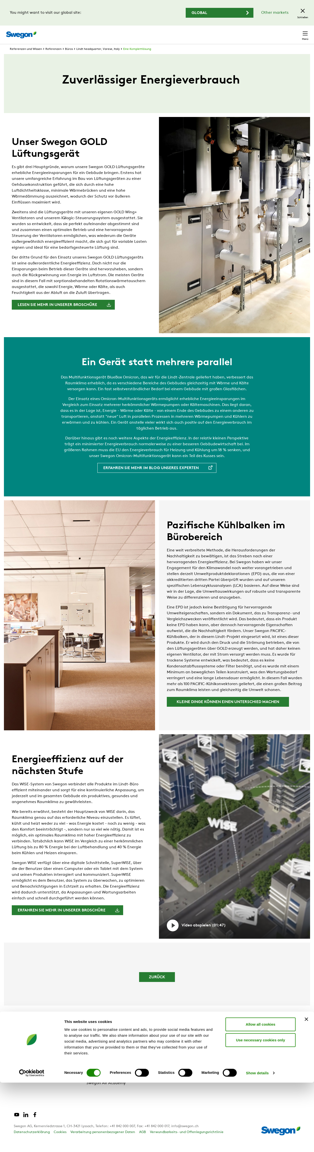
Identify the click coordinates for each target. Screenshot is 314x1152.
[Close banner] (306, 1088)
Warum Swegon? (29, 1053)
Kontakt (296, 32)
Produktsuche (178, 32)
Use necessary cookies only (260, 1109)
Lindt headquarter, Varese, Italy (98, 58)
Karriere (249, 32)
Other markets (274, 13)
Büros (69, 58)
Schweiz (272, 32)
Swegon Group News (105, 1068)
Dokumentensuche (218, 32)
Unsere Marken (100, 1061)
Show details (257, 1142)
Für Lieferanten (100, 1076)
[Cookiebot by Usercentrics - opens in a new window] (31, 1142)
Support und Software (34, 1076)
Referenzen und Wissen (26, 58)
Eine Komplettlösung (137, 58)
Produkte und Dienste (34, 1068)
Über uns (94, 1053)
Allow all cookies (260, 1094)
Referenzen (53, 58)
